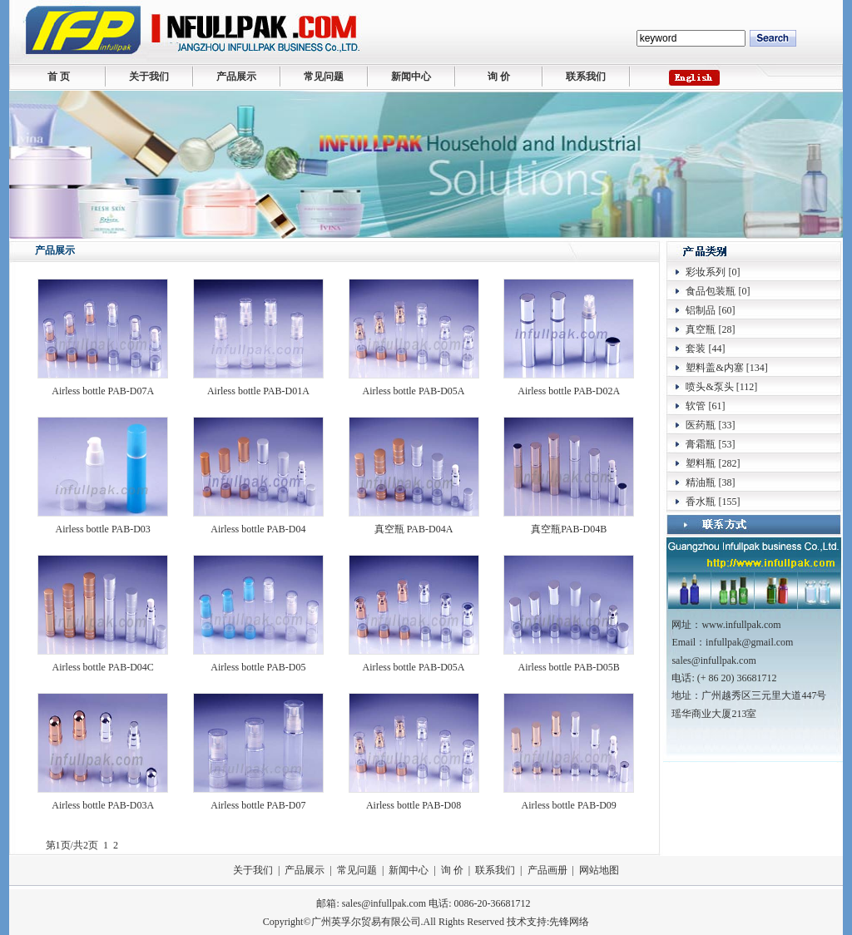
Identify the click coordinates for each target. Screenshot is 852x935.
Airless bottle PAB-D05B (569, 667)
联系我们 (586, 76)
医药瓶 (701, 425)
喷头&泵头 (709, 387)
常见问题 (324, 76)
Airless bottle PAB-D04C (103, 667)
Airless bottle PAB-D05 (258, 667)
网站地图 (599, 870)
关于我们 (149, 76)
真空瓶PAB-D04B (569, 529)
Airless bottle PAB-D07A (103, 391)
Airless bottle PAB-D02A (569, 391)
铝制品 (701, 310)
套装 (696, 348)
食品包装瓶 (711, 291)
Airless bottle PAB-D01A (258, 391)
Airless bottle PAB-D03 (103, 529)
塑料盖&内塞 (714, 368)
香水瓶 (701, 501)
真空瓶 (701, 329)
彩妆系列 (706, 272)
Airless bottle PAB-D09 (569, 805)
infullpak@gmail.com (749, 642)
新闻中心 (411, 76)
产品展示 (236, 76)
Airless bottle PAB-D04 (258, 529)
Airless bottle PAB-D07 (258, 805)
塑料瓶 (701, 463)
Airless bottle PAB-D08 (413, 805)
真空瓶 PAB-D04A (413, 529)
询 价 (499, 76)
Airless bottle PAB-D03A (103, 805)
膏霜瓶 (701, 444)
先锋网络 (569, 922)
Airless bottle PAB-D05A (414, 391)
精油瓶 (701, 482)
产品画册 (547, 870)
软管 (696, 406)
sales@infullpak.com (384, 903)
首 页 (58, 76)
